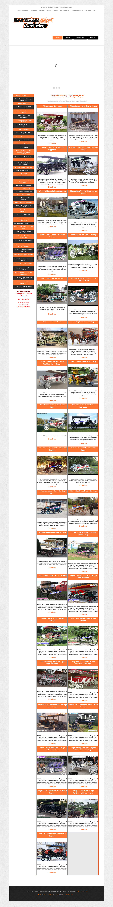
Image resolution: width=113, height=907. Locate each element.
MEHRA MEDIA (82, 891)
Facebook (42, 894)
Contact (92, 38)
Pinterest (60, 894)
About (68, 38)
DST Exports (23, 296)
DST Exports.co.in (23, 299)
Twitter (51, 894)
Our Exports (80, 38)
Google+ (69, 894)
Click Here (52, 143)
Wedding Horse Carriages (23, 294)
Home (58, 38)
